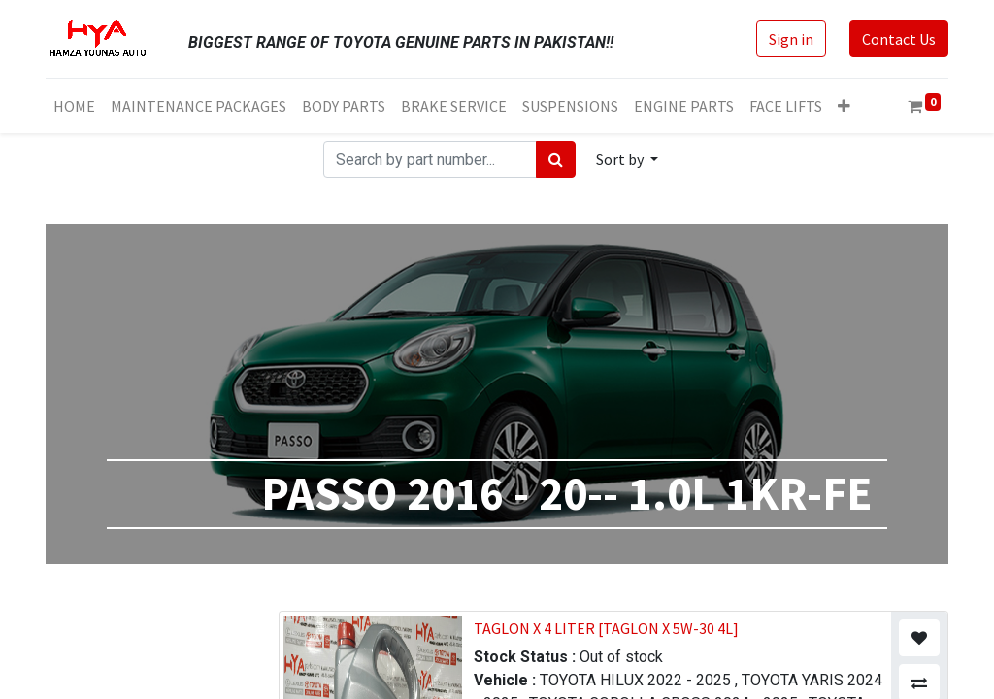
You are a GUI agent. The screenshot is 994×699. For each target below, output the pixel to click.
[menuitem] (74, 105)
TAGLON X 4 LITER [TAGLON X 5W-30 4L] (606, 628)
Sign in (791, 39)
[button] (844, 105)
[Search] (556, 159)
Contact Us (899, 39)
